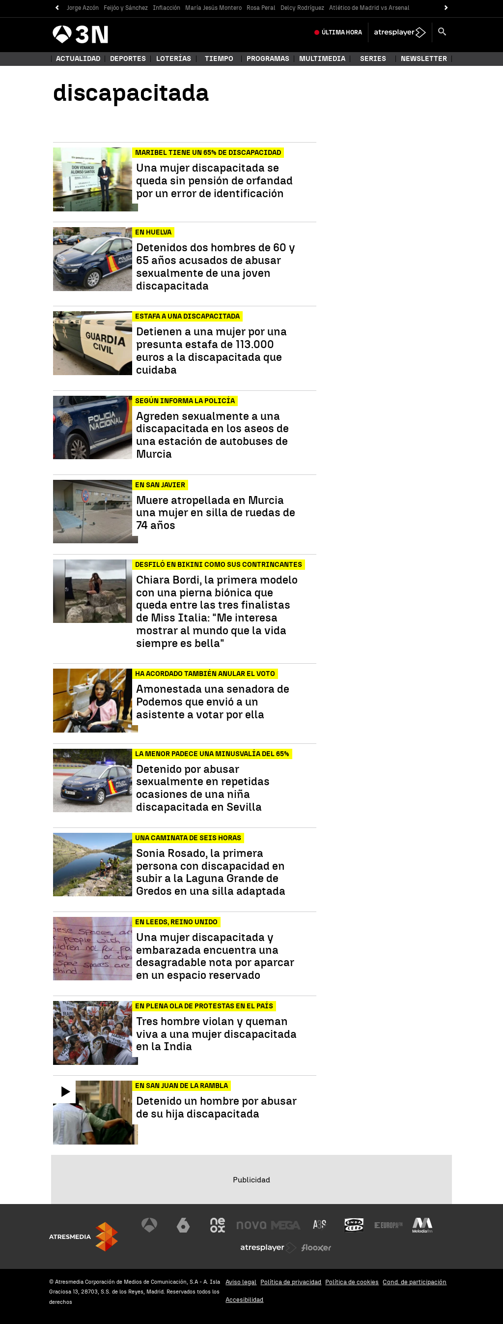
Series (373, 59)
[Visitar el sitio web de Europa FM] (388, 1225)
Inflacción (166, 7)
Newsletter (424, 59)
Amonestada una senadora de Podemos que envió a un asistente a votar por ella (212, 702)
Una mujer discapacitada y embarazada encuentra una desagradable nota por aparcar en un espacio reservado (215, 956)
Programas (268, 59)
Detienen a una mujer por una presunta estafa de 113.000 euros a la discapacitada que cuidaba (211, 350)
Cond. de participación (415, 1282)
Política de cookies (352, 1282)
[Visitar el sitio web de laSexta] (183, 1225)
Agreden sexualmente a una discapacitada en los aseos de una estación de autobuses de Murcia (212, 435)
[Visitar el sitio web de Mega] (286, 1225)
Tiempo (219, 59)
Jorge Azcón (83, 7)
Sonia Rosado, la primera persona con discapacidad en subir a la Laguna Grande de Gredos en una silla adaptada (210, 872)
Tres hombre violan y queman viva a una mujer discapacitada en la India (216, 1034)
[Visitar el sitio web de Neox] (217, 1225)
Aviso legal (240, 1282)
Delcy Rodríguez (302, 7)
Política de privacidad (290, 1282)
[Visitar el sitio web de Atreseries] (320, 1225)
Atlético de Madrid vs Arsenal (369, 7)
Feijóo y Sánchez (126, 7)
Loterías (173, 59)
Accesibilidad (244, 1299)
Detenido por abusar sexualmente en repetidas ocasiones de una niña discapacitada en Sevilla (203, 788)
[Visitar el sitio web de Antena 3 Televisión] (149, 1225)
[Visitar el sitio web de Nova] (251, 1225)
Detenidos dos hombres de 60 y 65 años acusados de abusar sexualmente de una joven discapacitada (215, 266)
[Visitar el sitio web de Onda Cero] (354, 1225)
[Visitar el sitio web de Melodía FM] (422, 1225)
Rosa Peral (261, 7)
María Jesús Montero (213, 7)
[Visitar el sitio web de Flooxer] (316, 1247)
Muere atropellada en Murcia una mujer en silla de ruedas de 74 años (215, 513)
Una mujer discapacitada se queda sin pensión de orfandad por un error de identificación (214, 181)
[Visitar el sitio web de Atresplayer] (269, 1247)
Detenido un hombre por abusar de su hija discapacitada (216, 1107)
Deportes (128, 59)
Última (342, 32)
